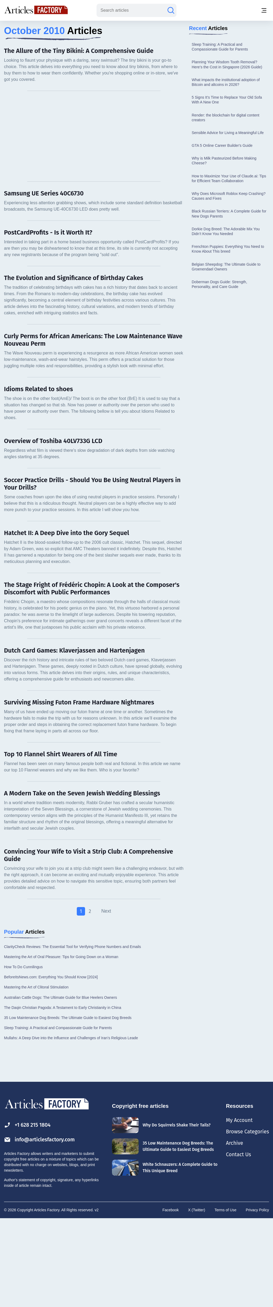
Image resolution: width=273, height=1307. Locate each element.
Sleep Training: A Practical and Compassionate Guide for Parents (220, 134)
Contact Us (237, 1242)
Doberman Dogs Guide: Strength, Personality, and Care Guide (219, 372)
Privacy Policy (257, 1298)
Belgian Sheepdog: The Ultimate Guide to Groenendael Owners (226, 354)
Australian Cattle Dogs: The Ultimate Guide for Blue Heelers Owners (60, 1085)
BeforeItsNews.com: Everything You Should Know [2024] (51, 1065)
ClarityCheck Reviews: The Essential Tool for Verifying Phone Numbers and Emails (72, 1034)
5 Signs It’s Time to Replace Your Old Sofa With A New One (227, 187)
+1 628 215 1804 (29, 1212)
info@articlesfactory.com (38, 1227)
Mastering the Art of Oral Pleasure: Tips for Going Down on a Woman (61, 1044)
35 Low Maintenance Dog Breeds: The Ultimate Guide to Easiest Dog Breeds (67, 1105)
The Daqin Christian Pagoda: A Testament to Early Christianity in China (62, 1095)
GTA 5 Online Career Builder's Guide (222, 233)
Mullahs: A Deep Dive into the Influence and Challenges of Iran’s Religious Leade (71, 1126)
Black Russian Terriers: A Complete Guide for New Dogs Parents (229, 301)
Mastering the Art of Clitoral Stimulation (36, 1075)
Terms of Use (225, 1298)
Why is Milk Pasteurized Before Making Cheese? (224, 248)
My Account (237, 1208)
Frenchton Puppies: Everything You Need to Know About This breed (228, 336)
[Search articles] (170, 10)
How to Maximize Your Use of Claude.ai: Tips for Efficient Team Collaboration (229, 266)
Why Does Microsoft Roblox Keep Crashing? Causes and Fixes (229, 283)
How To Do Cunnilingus (23, 1055)
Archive (233, 1231)
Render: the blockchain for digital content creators (225, 205)
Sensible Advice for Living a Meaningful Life (228, 220)
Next (106, 999)
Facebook (170, 1298)
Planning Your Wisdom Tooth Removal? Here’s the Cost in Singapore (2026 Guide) (227, 152)
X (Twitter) (196, 1298)
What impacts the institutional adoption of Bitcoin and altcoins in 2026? (226, 169)
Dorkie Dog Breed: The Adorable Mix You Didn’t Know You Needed (226, 319)
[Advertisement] (136, 62)
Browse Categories (246, 1219)
